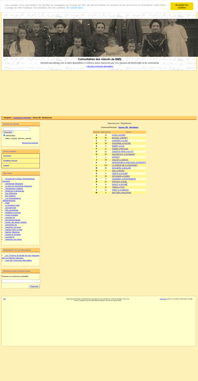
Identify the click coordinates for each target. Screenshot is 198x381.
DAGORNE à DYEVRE (121, 143)
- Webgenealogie (9, 201)
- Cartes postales (11, 215)
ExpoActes (163, 299)
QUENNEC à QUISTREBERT (124, 179)
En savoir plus (75, 7)
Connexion (7, 156)
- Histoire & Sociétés (12, 235)
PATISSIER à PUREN (121, 176)
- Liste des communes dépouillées (18, 260)
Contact (6, 166)
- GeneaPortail (10, 208)
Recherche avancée (30, 143)
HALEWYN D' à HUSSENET (123, 154)
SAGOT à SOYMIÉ (120, 184)
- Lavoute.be (9, 237)
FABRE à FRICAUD (120, 149)
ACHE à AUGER (118, 135)
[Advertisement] (99, 93)
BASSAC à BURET (120, 138)
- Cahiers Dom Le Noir (13, 230)
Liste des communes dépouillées (100, 66)
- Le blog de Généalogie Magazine (18, 186)
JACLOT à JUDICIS (120, 160)
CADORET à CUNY (120, 141)
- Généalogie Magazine (13, 184)
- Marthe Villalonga (11, 232)
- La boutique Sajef (12, 205)
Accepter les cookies (181, 6)
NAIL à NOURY (118, 171)
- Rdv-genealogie (11, 210)
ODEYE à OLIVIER (120, 173)
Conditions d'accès (10, 161)
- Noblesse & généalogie (14, 191)
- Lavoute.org (9, 217)
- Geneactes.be (10, 225)
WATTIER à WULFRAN (121, 193)
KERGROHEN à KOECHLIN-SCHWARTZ (129, 163)
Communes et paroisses (22, 118)
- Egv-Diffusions (10, 193)
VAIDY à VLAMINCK (120, 190)
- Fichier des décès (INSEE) (15, 222)
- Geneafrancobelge (12, 220)
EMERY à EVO (118, 146)
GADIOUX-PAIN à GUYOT (123, 152)
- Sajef (7, 203)
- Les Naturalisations (12, 198)
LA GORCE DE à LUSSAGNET (124, 165)
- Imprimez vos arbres (13, 239)
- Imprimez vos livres (12, 227)
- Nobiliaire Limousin (12, 213)
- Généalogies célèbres (13, 189)
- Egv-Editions (10, 196)
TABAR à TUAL (118, 187)
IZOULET (116, 157)
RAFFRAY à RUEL (119, 182)
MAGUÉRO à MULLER (121, 168)
